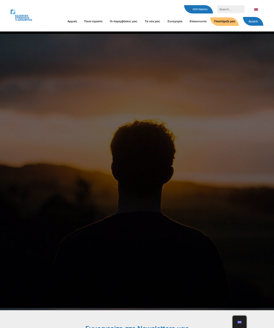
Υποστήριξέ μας (224, 21)
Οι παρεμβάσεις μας (123, 21)
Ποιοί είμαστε (93, 21)
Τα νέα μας (152, 21)
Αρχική (72, 21)
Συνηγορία (174, 21)
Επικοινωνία (198, 21)
